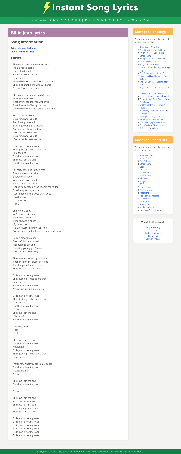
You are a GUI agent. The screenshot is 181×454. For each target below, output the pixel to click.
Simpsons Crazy (153, 227)
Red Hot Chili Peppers (149, 195)
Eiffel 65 (143, 169)
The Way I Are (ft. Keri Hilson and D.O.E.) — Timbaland (154, 126)
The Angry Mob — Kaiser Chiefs (154, 73)
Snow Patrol (145, 172)
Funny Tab (153, 236)
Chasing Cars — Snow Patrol (153, 93)
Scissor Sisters (146, 175)
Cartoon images (153, 238)
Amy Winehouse (147, 155)
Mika (142, 166)
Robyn (142, 181)
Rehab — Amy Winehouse (151, 119)
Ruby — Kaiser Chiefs (149, 64)
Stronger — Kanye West (150, 116)
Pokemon (153, 230)
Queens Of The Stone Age (152, 210)
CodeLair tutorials (153, 233)
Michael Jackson (27, 48)
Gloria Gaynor (146, 187)
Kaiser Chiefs (145, 158)
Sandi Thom (145, 163)
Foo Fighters (145, 161)
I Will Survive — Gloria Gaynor (153, 61)
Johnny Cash (145, 204)
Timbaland (144, 201)
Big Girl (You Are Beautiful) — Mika (155, 96)
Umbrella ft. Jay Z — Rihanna (152, 122)
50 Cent (143, 184)
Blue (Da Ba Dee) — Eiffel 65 (152, 58)
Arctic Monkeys (146, 190)
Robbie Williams (147, 207)
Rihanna (143, 178)
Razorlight (144, 192)
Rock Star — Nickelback (150, 47)
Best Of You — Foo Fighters (152, 50)
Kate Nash (144, 198)
